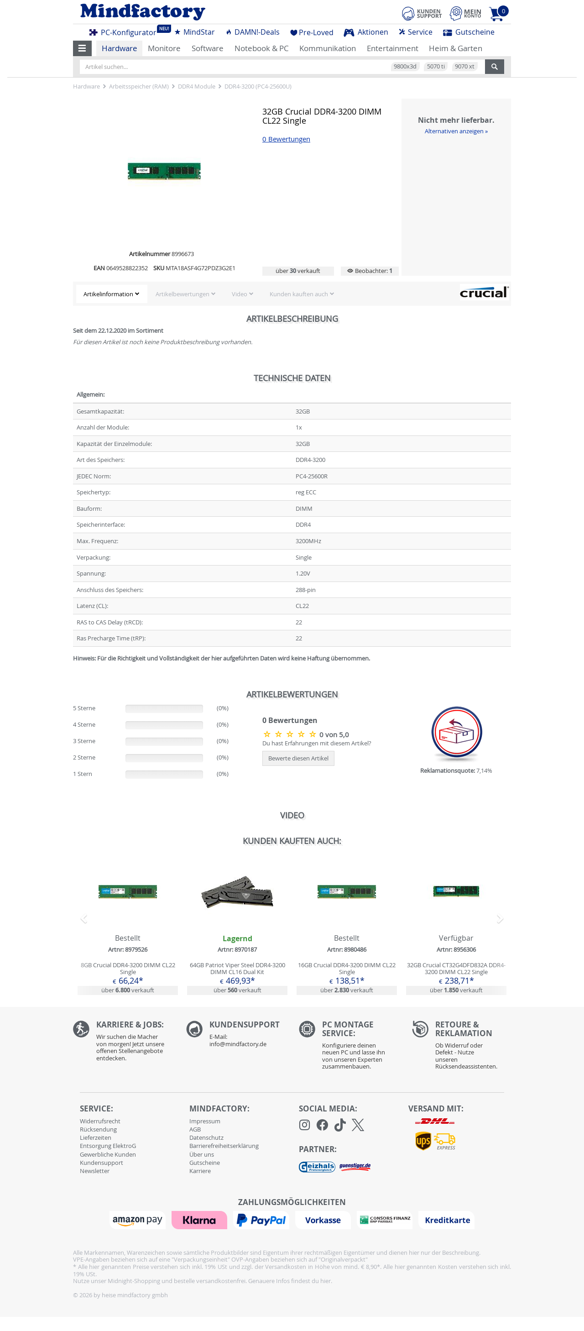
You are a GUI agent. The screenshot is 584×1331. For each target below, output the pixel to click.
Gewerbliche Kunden (108, 1154)
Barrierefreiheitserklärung (224, 1146)
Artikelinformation (108, 294)
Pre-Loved (312, 32)
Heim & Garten (455, 48)
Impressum (204, 1121)
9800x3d (405, 66)
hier (325, 1281)
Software (208, 48)
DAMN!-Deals (252, 32)
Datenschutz (206, 1137)
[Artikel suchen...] (282, 66)
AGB (195, 1129)
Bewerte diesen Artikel (298, 758)
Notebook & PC (262, 48)
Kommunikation (327, 48)
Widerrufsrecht (100, 1121)
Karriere (200, 1171)
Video (239, 294)
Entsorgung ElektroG (108, 1146)
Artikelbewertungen (182, 294)
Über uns (201, 1154)
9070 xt (464, 66)
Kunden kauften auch (299, 294)
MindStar (194, 32)
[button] (82, 48)
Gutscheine (469, 32)
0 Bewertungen (286, 139)
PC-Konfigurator (125, 31)
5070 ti (436, 66)
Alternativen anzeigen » (456, 131)
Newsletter (95, 1171)
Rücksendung (98, 1129)
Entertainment (392, 48)
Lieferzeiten (95, 1137)
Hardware (119, 48)
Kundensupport (101, 1162)
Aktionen (366, 32)
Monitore (164, 48)
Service (415, 32)
